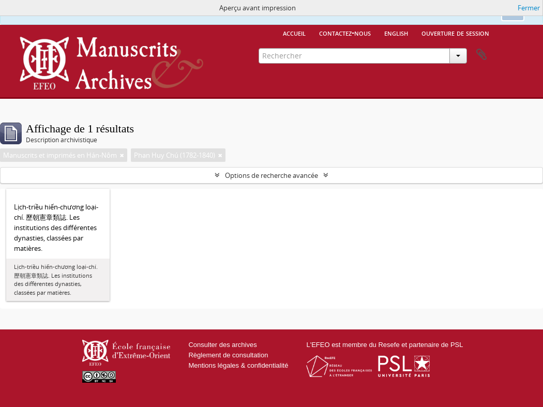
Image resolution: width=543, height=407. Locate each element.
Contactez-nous (345, 32)
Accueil (294, 32)
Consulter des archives (222, 345)
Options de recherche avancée (271, 175)
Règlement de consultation (228, 355)
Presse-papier (481, 55)
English (396, 32)
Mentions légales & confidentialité (238, 365)
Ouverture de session (455, 32)
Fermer (529, 7)
